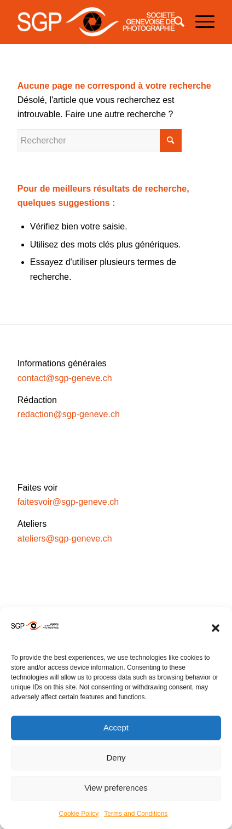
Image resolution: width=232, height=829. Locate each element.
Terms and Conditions (135, 814)
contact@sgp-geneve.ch (65, 378)
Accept (116, 727)
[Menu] (199, 22)
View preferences (116, 787)
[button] (215, 628)
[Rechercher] (173, 22)
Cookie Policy (79, 814)
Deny (115, 757)
